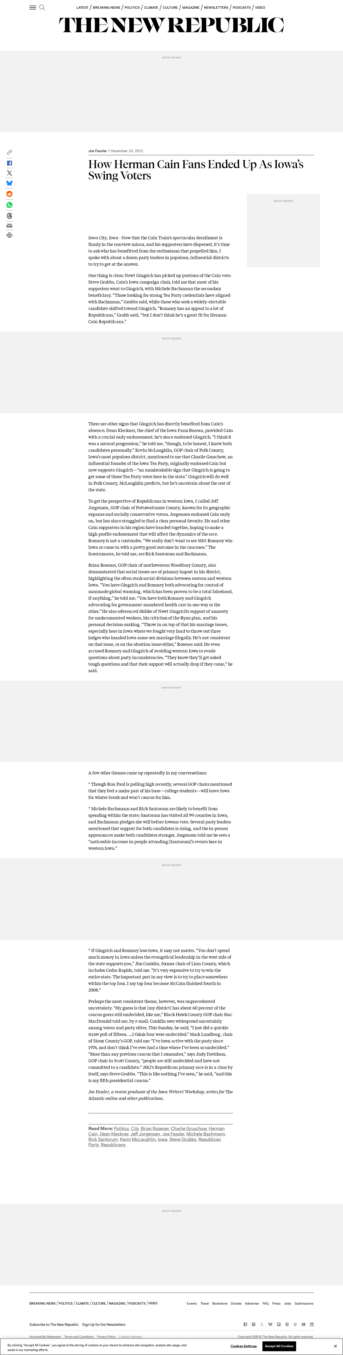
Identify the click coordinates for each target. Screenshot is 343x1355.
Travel (204, 1303)
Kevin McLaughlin (138, 1139)
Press (276, 1303)
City (135, 1128)
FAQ (265, 1303)
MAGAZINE (191, 7)
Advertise (252, 1303)
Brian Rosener (155, 1128)
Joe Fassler (97, 150)
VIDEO (260, 7)
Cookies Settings (130, 1337)
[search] (42, 7)
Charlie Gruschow (189, 1128)
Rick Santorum (103, 1139)
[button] (9, 153)
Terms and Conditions (79, 1337)
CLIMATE (151, 7)
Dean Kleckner (114, 1134)
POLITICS (132, 7)
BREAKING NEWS (106, 7)
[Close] (335, 1346)
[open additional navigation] (33, 7)
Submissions (304, 1303)
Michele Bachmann (205, 1134)
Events (192, 1303)
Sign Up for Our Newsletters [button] (103, 1324)
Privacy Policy (106, 1337)
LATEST (82, 7)
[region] (171, 1346)
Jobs (287, 1303)
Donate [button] (236, 1303)
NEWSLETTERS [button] (216, 7)
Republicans (113, 1145)
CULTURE (170, 7)
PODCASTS (242, 7)
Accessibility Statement (45, 1337)
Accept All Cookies (279, 1346)
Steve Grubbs (182, 1139)
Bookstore (219, 1303)
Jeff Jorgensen (145, 1134)
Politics (121, 1128)
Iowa (162, 1139)
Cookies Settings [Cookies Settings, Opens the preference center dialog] (244, 1346)
